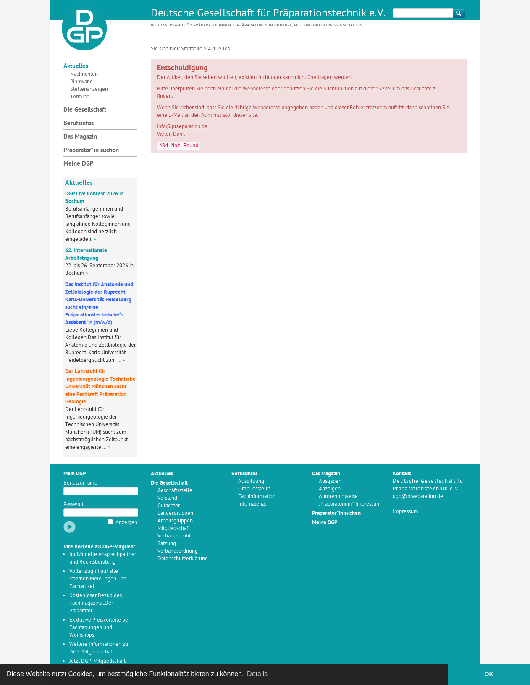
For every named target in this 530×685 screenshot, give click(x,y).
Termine (79, 96)
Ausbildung (251, 481)
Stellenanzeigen (89, 89)
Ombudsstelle (254, 489)
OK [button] (488, 674)
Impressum (405, 511)
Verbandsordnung (177, 551)
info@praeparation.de (182, 126)
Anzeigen (126, 522)
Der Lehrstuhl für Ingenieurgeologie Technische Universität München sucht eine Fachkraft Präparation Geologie (100, 387)
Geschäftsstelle (174, 490)
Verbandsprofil (174, 536)
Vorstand (167, 498)
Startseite (191, 49)
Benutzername (80, 483)
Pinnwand (81, 81)
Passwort (73, 504)
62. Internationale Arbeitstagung (86, 254)
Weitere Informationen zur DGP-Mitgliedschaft (99, 648)
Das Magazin (80, 137)
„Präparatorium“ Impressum (350, 504)
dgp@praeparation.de (418, 496)
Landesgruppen (175, 513)
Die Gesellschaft (84, 110)
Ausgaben (330, 481)
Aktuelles (75, 67)
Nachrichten (84, 74)
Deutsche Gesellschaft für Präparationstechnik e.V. (268, 14)
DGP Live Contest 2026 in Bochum (94, 197)
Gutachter (168, 505)
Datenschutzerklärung (182, 558)
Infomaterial (252, 504)
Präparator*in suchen (91, 151)
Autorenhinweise (338, 496)
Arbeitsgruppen (175, 520)
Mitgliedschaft (173, 528)
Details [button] (257, 673)
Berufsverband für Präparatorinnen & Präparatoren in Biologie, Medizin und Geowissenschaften (256, 25)
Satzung (166, 543)
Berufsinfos (78, 124)
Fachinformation (256, 496)
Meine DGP (78, 164)
